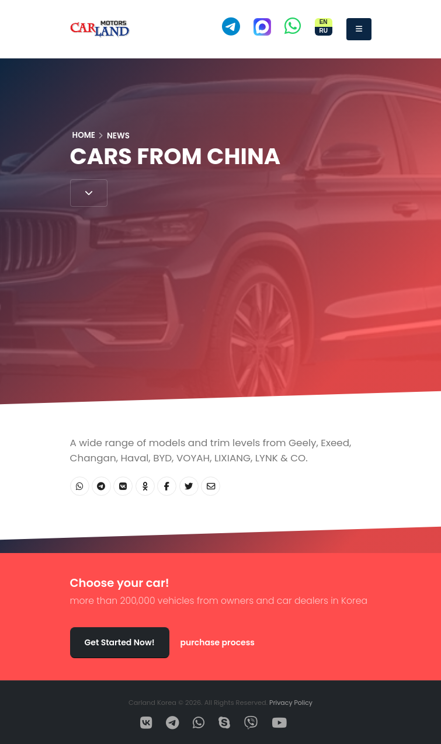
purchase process (217, 642)
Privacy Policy (291, 702)
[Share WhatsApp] (79, 486)
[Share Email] (210, 486)
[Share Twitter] (189, 486)
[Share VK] (123, 486)
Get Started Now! (120, 642)
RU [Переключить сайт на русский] (323, 30)
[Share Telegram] (101, 486)
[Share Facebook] (166, 486)
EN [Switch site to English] (324, 22)
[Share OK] (145, 486)
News (118, 135)
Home (83, 135)
